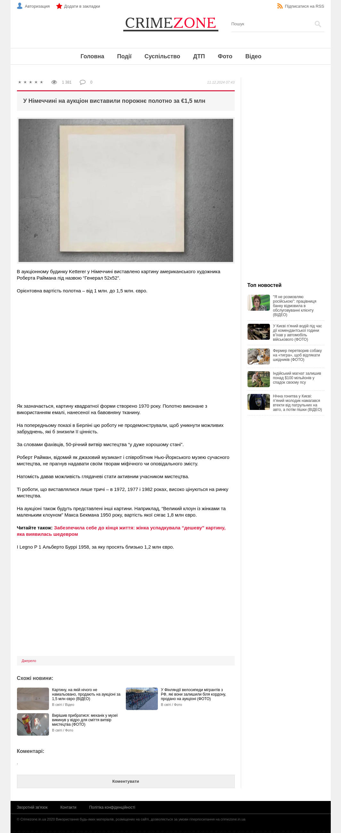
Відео (253, 56)
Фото (225, 56)
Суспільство (162, 56)
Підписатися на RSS (304, 6)
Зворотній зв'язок (32, 807)
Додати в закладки (82, 6)
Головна (92, 56)
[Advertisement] (126, 345)
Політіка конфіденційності (112, 807)
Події (124, 56)
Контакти (69, 807)
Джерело (29, 661)
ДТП (199, 56)
